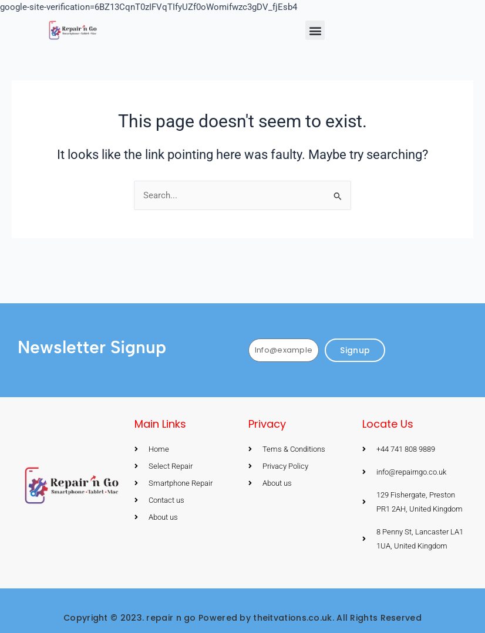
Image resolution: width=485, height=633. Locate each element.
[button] (315, 30)
